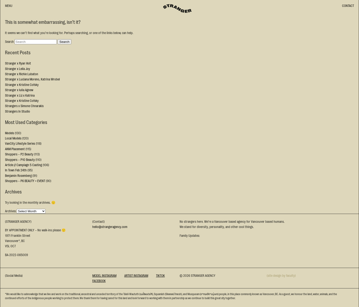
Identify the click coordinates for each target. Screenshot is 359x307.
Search (9, 41)
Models (9, 133)
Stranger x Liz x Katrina (20, 95)
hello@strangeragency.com (109, 226)
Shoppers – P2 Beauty (19, 154)
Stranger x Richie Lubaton (21, 74)
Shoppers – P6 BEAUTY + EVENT (25, 181)
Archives (10, 211)
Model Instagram (104, 275)
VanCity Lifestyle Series (20, 143)
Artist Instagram (136, 275)
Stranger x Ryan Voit (18, 63)
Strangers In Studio (17, 111)
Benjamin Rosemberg (18, 175)
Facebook (99, 280)
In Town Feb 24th (16, 170)
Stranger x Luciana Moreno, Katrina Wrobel (32, 79)
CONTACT (348, 5)
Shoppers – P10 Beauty (20, 159)
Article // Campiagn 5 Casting (23, 165)
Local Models (13, 138)
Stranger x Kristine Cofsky (22, 84)
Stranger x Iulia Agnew (19, 90)
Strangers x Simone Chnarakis (24, 106)
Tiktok (160, 275)
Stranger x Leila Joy (17, 68)
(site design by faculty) (281, 275)
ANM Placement (15, 149)
